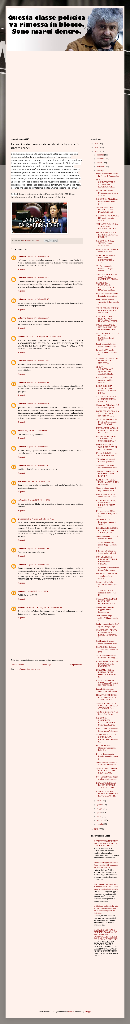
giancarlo (21, 591)
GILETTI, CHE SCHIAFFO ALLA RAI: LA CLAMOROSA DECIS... (107, 277)
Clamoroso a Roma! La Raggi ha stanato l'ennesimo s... (105, 609)
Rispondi (21, 269)
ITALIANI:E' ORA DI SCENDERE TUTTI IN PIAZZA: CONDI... (106, 447)
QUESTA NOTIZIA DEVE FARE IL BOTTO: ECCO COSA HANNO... (107, 770)
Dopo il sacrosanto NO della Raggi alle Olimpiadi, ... (107, 295)
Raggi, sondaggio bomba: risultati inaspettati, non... (107, 345)
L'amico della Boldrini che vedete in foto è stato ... (106, 454)
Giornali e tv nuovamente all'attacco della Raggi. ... (107, 656)
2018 (96, 148)
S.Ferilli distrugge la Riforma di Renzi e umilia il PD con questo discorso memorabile (106, 865)
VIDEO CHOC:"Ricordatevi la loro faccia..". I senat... (107, 730)
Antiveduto (22, 481)
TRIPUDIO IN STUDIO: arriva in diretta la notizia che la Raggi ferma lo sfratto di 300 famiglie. (106, 886)
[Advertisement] (34, 70)
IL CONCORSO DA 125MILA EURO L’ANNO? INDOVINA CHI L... (106, 389)
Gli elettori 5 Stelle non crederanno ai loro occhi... (107, 466)
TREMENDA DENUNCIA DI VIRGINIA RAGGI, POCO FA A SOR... (106, 422)
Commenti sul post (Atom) (30, 669)
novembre (101, 159)
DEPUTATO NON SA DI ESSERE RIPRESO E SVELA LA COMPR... (106, 785)
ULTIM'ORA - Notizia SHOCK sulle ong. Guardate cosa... (105, 243)
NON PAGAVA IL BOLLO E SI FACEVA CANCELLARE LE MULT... (107, 336)
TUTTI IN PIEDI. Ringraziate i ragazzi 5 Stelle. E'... (106, 522)
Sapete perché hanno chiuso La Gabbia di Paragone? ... (107, 175)
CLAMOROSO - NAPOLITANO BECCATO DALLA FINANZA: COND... (105, 286)
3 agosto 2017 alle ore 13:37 (38, 465)
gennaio (100, 824)
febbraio (100, 820)
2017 (96, 151)
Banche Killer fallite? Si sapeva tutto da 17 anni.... (107, 495)
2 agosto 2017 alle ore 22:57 (38, 299)
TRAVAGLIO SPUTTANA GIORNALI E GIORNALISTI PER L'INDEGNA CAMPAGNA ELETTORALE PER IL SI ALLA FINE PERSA (106, 934)
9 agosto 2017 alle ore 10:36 (37, 591)
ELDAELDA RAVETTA (28, 337)
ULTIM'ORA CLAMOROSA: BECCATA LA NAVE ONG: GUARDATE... (105, 721)
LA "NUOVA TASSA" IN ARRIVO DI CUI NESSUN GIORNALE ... (107, 438)
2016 (96, 829)
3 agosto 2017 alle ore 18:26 (39, 500)
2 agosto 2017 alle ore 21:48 (38, 256)
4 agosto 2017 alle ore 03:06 (38, 548)
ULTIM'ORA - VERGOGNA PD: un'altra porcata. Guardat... (107, 218)
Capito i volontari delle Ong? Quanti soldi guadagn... (107, 625)
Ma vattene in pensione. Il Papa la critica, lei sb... (106, 489)
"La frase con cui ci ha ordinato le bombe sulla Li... (106, 593)
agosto (99, 170)
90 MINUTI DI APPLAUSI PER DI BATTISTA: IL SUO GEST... (107, 361)
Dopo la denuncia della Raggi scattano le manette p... (107, 756)
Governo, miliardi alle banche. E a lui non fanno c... (107, 584)
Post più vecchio (75, 665)
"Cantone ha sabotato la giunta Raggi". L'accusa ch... (106, 544)
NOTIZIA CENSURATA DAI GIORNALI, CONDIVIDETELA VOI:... (105, 258)
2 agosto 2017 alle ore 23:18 (50, 337)
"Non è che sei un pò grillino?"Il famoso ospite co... (107, 618)
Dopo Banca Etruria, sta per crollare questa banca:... (107, 778)
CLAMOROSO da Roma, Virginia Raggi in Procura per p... (107, 649)
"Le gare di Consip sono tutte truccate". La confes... (107, 569)
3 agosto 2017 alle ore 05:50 (38, 404)
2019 (96, 144)
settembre (101, 167)
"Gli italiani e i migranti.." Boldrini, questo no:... (106, 460)
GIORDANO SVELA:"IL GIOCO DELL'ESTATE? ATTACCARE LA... (107, 705)
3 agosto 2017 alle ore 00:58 (38, 382)
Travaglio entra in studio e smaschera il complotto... (107, 763)
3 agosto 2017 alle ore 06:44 (36, 431)
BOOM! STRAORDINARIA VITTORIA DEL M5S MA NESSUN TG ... (107, 413)
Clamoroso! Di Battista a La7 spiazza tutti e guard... (107, 406)
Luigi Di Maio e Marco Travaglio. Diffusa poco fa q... (107, 302)
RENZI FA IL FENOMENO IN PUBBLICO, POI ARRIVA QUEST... (107, 530)
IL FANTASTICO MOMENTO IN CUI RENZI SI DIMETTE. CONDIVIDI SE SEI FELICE (106, 843)
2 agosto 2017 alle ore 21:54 (38, 278)
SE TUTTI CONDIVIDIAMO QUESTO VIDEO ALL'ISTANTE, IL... (105, 370)
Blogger (88, 1011)
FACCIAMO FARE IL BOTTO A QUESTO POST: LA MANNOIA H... (106, 673)
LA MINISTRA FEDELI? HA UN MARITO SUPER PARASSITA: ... (107, 482)
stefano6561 (23, 500)
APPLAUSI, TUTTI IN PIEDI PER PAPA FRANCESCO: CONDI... (107, 318)
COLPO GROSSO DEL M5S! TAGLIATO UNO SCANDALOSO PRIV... (106, 327)
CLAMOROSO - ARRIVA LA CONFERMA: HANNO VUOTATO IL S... (106, 633)
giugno (99, 805)
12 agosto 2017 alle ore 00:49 (50, 607)
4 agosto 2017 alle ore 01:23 (43, 519)
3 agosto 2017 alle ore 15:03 (39, 481)
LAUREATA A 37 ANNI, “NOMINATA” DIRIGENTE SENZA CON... (106, 504)
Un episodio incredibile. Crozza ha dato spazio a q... (106, 513)
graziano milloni (24, 519)
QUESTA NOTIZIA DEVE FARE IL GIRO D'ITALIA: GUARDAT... (107, 601)
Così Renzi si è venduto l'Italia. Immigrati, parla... (107, 642)
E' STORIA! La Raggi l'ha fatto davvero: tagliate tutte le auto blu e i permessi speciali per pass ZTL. (106, 909)
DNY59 (71, 1011)
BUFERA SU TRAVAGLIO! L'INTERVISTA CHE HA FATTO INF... (107, 430)
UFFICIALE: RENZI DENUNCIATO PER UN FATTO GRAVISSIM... (107, 793)
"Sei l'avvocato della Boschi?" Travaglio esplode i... (104, 268)
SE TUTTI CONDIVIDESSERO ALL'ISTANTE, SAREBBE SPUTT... (105, 183)
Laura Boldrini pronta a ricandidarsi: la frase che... (107, 690)
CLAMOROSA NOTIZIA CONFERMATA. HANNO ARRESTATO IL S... (107, 738)
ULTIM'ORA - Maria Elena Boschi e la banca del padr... (107, 201)
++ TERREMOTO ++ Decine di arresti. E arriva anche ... (107, 193)
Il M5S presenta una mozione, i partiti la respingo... (104, 380)
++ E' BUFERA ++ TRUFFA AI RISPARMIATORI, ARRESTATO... (107, 399)
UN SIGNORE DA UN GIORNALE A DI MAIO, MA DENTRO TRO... (107, 683)
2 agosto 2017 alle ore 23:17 (38, 318)
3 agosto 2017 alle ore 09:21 (38, 447)
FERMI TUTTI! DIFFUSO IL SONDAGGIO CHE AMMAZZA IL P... (106, 697)
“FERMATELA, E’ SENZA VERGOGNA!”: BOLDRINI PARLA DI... (107, 226)
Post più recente (18, 665)
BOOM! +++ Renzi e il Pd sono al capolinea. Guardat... (106, 576)
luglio (99, 801)
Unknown (22, 256)
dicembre (100, 155)
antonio (21, 431)
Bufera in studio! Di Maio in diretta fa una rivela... (107, 250)
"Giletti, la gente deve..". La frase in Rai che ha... (107, 713)
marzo (99, 816)
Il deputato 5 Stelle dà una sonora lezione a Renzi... (106, 552)
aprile (99, 812)
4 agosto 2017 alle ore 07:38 (38, 565)
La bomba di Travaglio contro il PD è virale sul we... (106, 352)
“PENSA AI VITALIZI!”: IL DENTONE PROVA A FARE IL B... (107, 474)
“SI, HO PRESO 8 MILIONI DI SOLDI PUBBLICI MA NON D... (107, 310)
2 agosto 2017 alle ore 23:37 (38, 361)
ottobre (99, 163)
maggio (100, 809)
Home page (46, 665)
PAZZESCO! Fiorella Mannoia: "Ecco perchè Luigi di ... (106, 748)
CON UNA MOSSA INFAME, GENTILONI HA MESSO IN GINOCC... (106, 560)
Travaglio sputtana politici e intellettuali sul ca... (107, 537)
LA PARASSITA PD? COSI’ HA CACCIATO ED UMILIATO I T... (107, 664)
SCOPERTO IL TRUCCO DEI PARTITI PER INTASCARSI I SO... (106, 209)
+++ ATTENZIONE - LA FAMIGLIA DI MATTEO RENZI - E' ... (107, 234)
